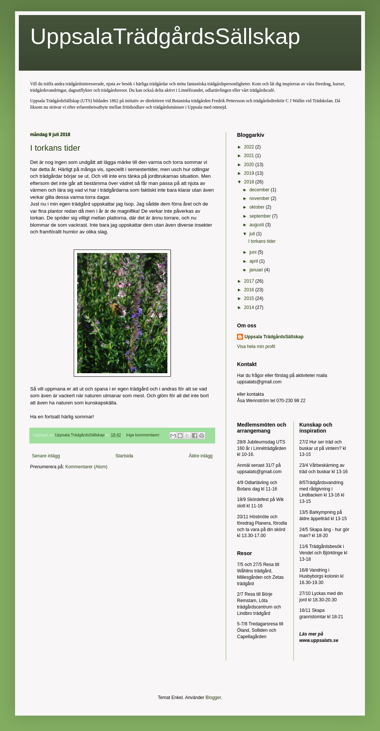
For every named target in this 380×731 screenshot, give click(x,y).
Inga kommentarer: (143, 435)
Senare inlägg (46, 456)
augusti (257, 224)
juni (253, 252)
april (254, 261)
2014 (249, 307)
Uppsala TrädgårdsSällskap (274, 336)
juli (252, 233)
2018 (249, 182)
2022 (249, 147)
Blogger (213, 697)
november (260, 198)
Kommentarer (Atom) (86, 466)
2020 (249, 164)
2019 (249, 173)
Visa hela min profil (256, 346)
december (260, 189)
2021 (249, 155)
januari (256, 269)
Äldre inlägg (201, 456)
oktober (257, 207)
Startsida (124, 456)
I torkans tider (55, 148)
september (260, 216)
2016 (249, 289)
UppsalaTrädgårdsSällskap (165, 36)
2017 (249, 281)
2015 (249, 298)
